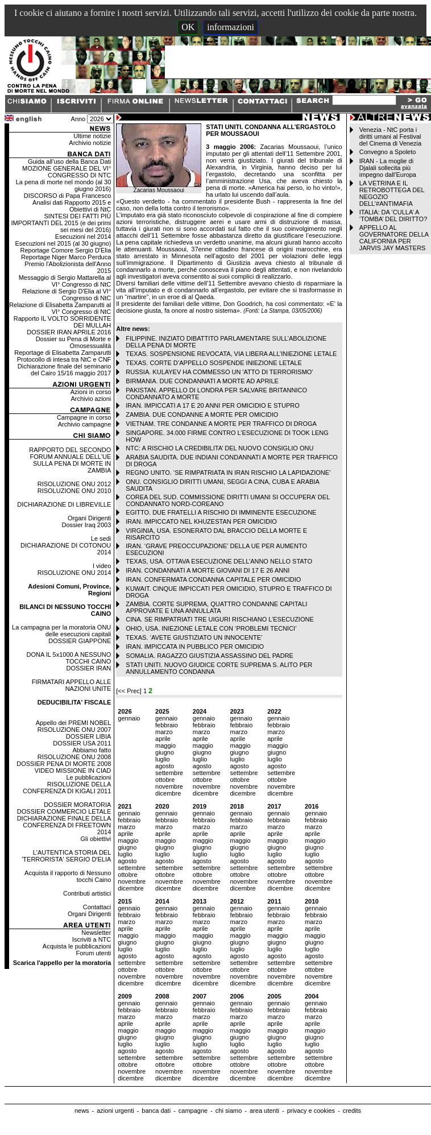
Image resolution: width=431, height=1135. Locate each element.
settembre (169, 772)
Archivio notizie (90, 142)
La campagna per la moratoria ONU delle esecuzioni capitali (61, 630)
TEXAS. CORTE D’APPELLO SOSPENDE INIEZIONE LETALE (214, 362)
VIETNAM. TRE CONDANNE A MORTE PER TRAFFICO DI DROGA (221, 423)
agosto (164, 766)
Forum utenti (93, 953)
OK (187, 27)
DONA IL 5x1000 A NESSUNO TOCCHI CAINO (69, 658)
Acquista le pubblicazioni (77, 946)
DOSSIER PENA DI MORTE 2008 (63, 763)
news (81, 1110)
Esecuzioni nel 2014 (83, 236)
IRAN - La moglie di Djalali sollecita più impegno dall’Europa (387, 168)
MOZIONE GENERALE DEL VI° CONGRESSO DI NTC (66, 172)
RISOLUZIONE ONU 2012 (74, 483)
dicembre (168, 793)
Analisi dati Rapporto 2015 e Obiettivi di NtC (71, 206)
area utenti (264, 1110)
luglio (162, 759)
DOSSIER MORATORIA (77, 804)
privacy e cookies (311, 1110)
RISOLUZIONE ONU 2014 (74, 572)
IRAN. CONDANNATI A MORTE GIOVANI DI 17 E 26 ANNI (207, 570)
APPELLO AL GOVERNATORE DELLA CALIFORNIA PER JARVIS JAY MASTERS (394, 237)
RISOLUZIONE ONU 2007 (74, 729)
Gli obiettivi (96, 838)
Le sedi (101, 538)
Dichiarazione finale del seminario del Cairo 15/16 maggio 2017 (64, 369)
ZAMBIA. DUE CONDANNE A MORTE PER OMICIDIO (202, 414)
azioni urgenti (115, 1110)
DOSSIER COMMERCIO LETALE (64, 811)
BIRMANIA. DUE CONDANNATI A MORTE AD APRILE (202, 381)
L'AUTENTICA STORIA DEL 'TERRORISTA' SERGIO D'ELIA (66, 856)
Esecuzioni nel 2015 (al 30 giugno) (63, 243)
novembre (169, 786)
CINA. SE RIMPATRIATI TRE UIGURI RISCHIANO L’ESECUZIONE (219, 619)
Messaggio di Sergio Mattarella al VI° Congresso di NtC (65, 281)
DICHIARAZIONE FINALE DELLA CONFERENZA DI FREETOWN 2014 (64, 825)
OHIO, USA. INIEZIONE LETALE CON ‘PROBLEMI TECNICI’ (211, 628)
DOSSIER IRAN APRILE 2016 (69, 332)
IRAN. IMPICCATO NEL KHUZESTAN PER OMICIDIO (201, 521)
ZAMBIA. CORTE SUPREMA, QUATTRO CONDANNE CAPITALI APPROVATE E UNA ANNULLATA (216, 607)
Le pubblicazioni (88, 777)
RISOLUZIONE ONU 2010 (74, 490)
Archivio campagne (84, 424)
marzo (164, 731)
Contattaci (97, 907)
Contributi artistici (87, 893)
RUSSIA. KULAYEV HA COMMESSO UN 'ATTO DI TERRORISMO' (219, 371)
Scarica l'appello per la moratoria (62, 962)
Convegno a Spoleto (387, 151)
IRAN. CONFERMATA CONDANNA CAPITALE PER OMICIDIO (213, 579)
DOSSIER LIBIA (88, 736)
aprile (163, 738)
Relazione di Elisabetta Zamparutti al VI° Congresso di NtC (60, 308)
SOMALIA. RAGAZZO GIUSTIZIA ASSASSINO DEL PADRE (209, 655)
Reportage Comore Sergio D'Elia (65, 250)
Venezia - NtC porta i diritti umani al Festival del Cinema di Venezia (390, 136)
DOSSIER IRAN (88, 668)
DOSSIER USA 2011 (82, 743)
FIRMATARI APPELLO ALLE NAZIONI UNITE (71, 685)
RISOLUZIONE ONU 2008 (74, 756)
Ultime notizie (92, 135)
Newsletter (96, 932)
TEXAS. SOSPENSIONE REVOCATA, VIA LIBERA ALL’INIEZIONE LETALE (231, 353)
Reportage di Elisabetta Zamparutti (62, 352)
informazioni (230, 27)
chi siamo (229, 1110)
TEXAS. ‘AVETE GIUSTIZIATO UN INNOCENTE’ (194, 637)
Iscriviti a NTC (91, 939)
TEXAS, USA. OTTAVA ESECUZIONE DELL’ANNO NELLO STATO (219, 561)
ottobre (165, 779)
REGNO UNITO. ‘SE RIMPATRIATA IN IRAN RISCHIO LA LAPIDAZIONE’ (228, 472)
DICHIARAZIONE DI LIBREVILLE (64, 504)
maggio (165, 745)
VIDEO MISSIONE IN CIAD (73, 770)
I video (102, 565)
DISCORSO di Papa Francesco (67, 195)
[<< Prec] (129, 690)
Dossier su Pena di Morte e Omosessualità (73, 342)
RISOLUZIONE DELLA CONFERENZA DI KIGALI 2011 (67, 787)
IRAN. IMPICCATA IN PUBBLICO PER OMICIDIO (195, 646)
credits (352, 1110)
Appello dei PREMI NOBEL (73, 722)
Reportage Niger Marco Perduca (66, 257)
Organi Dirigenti (89, 518)
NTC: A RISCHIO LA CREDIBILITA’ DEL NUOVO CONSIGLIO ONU (219, 448)
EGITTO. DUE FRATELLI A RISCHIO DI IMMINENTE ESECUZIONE (221, 512)
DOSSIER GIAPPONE (79, 640)
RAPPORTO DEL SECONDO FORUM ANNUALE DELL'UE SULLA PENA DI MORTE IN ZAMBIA (70, 460)
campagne (193, 1110)
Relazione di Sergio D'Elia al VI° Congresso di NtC (66, 294)
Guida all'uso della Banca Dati (69, 161)
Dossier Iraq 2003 (86, 524)
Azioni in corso (91, 391)
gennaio (129, 718)
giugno (164, 752)
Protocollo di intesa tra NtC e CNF (64, 359)
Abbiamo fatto (91, 750)
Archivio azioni (91, 398)
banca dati (156, 1110)
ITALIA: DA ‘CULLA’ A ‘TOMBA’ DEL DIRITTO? (393, 215)
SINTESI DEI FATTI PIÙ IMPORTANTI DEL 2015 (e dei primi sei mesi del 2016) (61, 223)
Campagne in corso (84, 417)
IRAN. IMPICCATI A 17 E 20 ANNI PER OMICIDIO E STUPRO (212, 405)
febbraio (166, 725)
